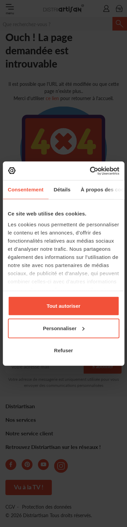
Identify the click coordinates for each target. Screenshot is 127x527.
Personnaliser (64, 328)
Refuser (63, 350)
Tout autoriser (64, 306)
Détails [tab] (62, 189)
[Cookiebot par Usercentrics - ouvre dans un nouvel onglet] (90, 170)
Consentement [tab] (25, 189)
